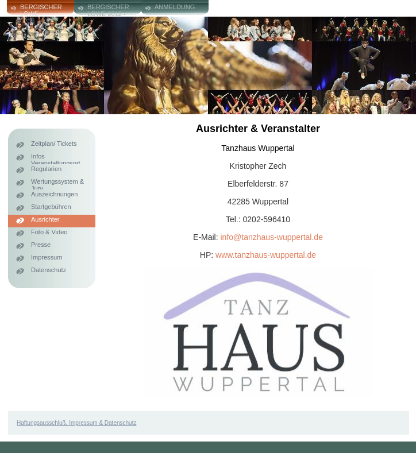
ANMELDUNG (175, 6)
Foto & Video (49, 232)
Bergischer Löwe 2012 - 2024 (108, 10)
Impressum (46, 257)
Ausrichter (45, 219)
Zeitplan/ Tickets (53, 143)
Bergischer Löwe (41, 10)
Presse (41, 244)
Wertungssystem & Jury (57, 183)
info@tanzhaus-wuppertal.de (272, 237)
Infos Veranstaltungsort (55, 158)
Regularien (46, 168)
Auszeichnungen (54, 194)
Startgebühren (51, 206)
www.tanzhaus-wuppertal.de (265, 255)
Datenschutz (48, 269)
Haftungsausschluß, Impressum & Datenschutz (76, 423)
